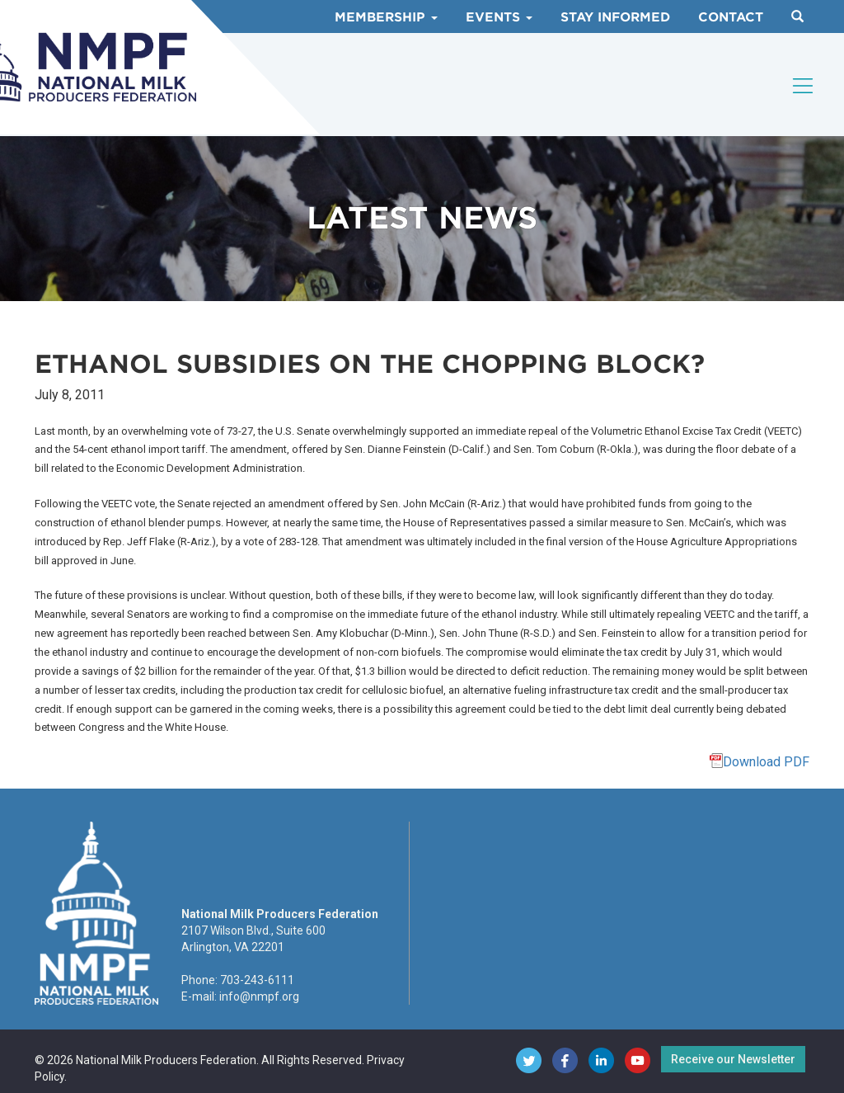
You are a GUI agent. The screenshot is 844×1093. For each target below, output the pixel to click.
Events (499, 17)
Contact (730, 17)
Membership (386, 17)
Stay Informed (615, 17)
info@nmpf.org (259, 996)
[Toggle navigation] (803, 85)
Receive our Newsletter (733, 1059)
